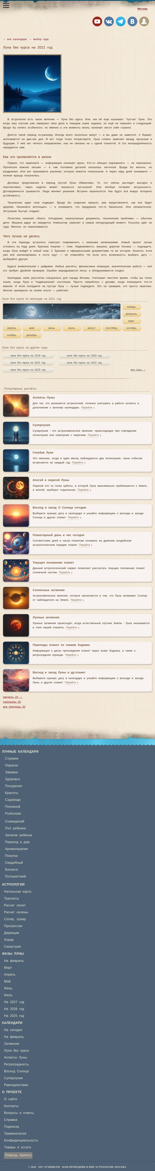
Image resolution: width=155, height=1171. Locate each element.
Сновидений (14, 821)
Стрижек (11, 758)
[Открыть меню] (6, 5)
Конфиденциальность (21, 1140)
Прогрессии (13, 926)
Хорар (9, 940)
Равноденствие (16, 1085)
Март (8, 968)
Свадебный (14, 863)
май (31, 328)
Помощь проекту (18, 1155)
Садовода (13, 800)
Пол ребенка (15, 828)
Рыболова (13, 813)
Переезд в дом (17, 842)
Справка (10, 1120)
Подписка (11, 1127)
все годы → (138, 369)
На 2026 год (14, 1009)
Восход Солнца (16, 1071)
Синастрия (12, 946)
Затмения (11, 1044)
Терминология (15, 1133)
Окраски (11, 765)
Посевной (12, 807)
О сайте (10, 1099)
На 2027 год (14, 1002)
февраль (131, 314)
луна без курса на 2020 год (84, 355)
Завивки (11, 772)
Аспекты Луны (15, 1057)
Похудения (13, 786)
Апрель (10, 974)
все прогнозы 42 (14, 706)
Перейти (86, 407)
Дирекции (11, 933)
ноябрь (11, 335)
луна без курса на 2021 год (27, 362)
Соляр (9, 919)
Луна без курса (16, 1050)
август (92, 328)
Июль (8, 995)
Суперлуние (13, 1078)
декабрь (31, 335)
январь (131, 306)
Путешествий (15, 876)
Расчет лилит (15, 905)
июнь (51, 328)
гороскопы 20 (12, 702)
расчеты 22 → (12, 697)
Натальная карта (17, 891)
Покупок (11, 856)
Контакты (11, 1106)
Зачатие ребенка (18, 835)
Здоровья (12, 779)
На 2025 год (14, 1016)
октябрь (132, 328)
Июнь (8, 988)
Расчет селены (16, 912)
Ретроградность (16, 1064)
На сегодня (13, 1030)
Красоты (11, 793)
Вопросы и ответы (19, 1113)
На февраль (14, 961)
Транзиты (11, 898)
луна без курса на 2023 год (27, 369)
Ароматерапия (16, 849)
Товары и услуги (17, 1147)
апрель (11, 328)
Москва (142, 9)
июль (71, 328)
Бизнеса (11, 869)
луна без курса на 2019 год (27, 355)
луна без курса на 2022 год (84, 362)
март (131, 321)
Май (7, 981)
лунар (21, 919)
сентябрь (112, 328)
